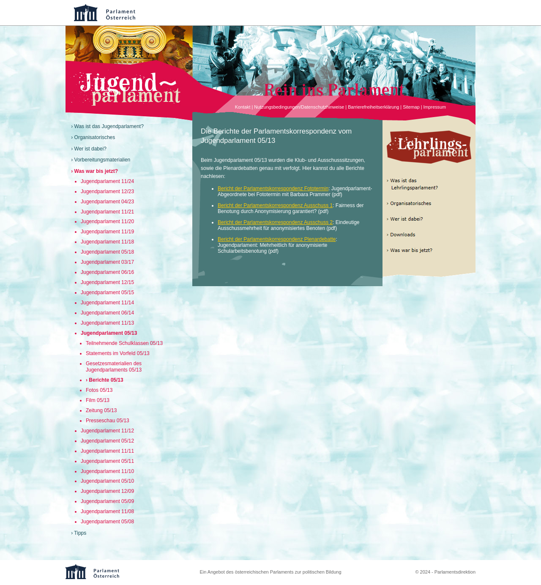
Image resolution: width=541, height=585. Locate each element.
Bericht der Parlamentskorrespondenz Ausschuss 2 (275, 222)
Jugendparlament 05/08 (107, 522)
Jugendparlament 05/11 (107, 461)
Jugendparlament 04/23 (107, 202)
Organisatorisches (94, 137)
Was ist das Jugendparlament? (109, 126)
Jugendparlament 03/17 (107, 262)
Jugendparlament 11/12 (107, 431)
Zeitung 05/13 (101, 410)
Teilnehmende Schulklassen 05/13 (124, 343)
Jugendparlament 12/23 (107, 191)
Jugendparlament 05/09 (107, 501)
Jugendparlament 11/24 (107, 181)
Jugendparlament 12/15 (107, 282)
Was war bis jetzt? (96, 171)
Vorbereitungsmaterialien (102, 160)
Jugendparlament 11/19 (107, 232)
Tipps (80, 533)
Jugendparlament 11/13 (107, 323)
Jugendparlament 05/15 (107, 292)
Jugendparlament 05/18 (107, 252)
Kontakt (243, 106)
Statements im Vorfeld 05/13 (118, 353)
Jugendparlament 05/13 (109, 333)
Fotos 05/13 (99, 390)
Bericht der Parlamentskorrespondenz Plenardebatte (277, 239)
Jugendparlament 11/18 (107, 242)
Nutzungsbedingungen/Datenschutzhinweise (299, 106)
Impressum (435, 106)
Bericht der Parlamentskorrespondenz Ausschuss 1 (275, 205)
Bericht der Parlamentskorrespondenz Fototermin (273, 188)
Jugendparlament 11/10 (107, 471)
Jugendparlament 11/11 (107, 451)
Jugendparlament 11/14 (107, 303)
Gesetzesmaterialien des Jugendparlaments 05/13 (114, 366)
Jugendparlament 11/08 (107, 511)
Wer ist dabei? (90, 149)
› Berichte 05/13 (104, 380)
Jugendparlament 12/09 (107, 491)
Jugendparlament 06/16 (107, 272)
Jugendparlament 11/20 (107, 221)
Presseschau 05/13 (107, 421)
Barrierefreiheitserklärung (373, 106)
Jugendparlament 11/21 (107, 212)
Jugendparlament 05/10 (107, 481)
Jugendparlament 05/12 (107, 441)
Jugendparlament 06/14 (107, 313)
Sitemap (411, 106)
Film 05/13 (97, 400)
